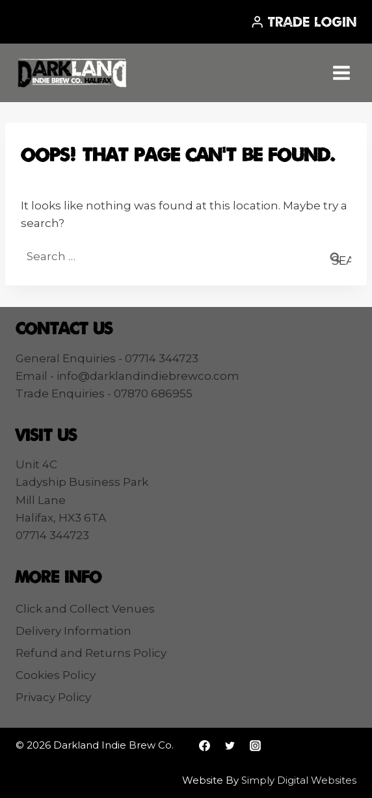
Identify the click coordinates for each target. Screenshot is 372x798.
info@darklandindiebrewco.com (148, 375)
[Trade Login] (303, 22)
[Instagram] (255, 745)
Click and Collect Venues (85, 608)
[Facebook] (204, 745)
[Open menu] (341, 72)
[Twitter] (230, 745)
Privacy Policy (53, 697)
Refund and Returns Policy (91, 652)
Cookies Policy (56, 675)
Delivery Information (73, 630)
